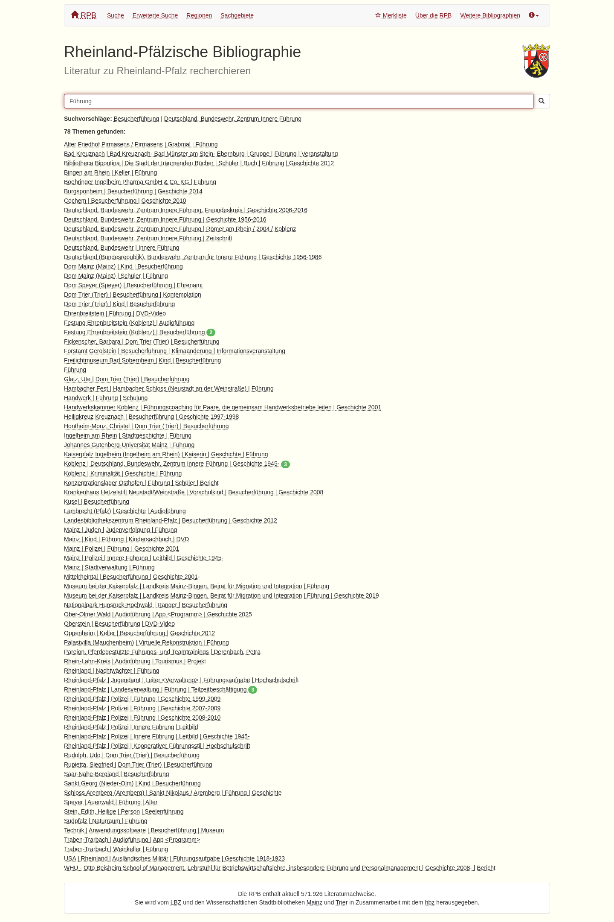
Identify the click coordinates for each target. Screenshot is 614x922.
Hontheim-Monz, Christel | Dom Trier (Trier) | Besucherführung (146, 426)
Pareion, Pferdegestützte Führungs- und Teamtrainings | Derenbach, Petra (162, 651)
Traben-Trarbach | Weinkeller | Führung (116, 849)
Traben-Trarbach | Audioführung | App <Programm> (132, 839)
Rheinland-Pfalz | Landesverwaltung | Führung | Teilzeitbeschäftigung (160, 689)
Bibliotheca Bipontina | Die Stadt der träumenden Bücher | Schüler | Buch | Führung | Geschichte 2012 (199, 163)
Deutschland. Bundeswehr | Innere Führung (122, 247)
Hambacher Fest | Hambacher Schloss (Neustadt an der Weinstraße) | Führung (169, 388)
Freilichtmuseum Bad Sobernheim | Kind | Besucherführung (142, 360)
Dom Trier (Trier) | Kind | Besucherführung (119, 304)
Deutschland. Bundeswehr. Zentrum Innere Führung (232, 118)
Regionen (199, 15)
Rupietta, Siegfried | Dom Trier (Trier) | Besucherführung (138, 764)
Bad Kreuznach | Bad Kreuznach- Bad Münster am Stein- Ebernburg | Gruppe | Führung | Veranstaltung (201, 153)
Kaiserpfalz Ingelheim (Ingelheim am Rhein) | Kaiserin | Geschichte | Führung (166, 454)
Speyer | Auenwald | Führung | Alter (110, 802)
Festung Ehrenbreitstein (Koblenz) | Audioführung (129, 322)
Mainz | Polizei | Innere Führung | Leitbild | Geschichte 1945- (143, 557)
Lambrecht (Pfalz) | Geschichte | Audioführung (125, 511)
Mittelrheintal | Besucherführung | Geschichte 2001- (132, 576)
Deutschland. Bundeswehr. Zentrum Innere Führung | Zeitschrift (148, 238)
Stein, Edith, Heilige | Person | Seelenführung (123, 811)
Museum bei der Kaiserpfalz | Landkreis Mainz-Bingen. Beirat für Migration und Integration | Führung (196, 586)
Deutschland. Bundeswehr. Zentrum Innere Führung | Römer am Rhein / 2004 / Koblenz (180, 228)
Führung (75, 369)
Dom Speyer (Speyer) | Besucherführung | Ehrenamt (133, 285)
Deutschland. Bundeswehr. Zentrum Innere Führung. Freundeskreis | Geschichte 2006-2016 (185, 210)
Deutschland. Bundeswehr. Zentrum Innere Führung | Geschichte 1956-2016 (165, 219)
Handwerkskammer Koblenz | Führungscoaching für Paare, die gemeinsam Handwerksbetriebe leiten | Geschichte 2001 (222, 407)
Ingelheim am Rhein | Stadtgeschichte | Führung (127, 435)
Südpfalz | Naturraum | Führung (106, 820)
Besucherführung (136, 118)
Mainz (314, 902)
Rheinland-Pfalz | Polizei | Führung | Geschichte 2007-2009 (142, 708)
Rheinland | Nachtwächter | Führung (111, 670)
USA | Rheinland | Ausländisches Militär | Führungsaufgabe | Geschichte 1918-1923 (174, 858)
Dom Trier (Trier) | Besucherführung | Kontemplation (132, 294)
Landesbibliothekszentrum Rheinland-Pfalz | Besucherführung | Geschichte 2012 (170, 520)
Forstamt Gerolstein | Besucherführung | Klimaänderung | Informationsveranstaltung (174, 350)
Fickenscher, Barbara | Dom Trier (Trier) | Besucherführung (142, 341)
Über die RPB (433, 15)
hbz (430, 902)
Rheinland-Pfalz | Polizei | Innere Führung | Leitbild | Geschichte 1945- (157, 736)
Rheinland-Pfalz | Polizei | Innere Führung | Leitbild (131, 727)
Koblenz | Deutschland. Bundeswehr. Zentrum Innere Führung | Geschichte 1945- (177, 463)
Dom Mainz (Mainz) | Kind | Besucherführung (123, 266)
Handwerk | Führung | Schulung (106, 397)
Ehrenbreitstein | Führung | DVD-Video (115, 313)
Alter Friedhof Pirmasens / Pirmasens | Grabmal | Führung (141, 144)
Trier (342, 902)
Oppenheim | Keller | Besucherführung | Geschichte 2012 (139, 633)
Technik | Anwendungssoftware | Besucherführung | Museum (144, 830)
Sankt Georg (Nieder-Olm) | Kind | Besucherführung (132, 783)
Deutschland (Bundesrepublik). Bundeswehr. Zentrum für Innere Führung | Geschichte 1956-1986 (192, 257)
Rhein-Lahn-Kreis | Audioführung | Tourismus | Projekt (135, 661)
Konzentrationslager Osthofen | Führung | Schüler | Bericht (141, 482)
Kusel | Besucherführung (96, 501)
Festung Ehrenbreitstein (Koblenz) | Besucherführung (139, 332)
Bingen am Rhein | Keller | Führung (110, 172)
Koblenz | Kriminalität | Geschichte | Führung (123, 473)
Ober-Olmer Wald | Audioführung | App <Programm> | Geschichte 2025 (158, 614)
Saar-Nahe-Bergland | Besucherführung (116, 773)
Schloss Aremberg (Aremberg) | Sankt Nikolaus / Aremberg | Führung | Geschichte (172, 792)
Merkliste (391, 15)
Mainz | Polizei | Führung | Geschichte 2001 (121, 548)
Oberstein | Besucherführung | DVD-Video (119, 623)
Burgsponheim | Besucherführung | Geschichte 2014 (133, 191)
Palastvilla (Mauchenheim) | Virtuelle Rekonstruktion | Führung (146, 642)
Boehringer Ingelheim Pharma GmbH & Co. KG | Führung (140, 181)
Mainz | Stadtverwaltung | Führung (109, 567)
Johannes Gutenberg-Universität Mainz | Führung (129, 444)
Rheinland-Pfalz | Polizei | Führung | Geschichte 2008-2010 (142, 717)
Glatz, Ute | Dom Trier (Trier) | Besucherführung (127, 379)
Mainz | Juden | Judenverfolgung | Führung (120, 529)
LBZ (176, 902)
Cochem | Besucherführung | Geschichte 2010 (125, 200)
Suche (115, 15)
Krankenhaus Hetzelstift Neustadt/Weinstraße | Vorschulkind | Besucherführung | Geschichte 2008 (193, 492)
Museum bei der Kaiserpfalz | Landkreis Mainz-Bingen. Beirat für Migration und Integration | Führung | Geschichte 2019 (221, 595)
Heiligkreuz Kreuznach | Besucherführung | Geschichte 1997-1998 (151, 416)
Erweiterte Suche (155, 15)
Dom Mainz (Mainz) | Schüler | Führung (116, 275)
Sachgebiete (237, 15)
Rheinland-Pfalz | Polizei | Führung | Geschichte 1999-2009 (142, 698)
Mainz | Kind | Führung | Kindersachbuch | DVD (126, 539)
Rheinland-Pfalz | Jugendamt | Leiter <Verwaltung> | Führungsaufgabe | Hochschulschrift (181, 680)
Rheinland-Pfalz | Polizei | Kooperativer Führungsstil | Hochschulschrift (157, 745)
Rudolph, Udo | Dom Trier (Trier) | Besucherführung (132, 755)
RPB (83, 15)
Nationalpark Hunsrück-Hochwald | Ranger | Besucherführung (145, 604)
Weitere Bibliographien (490, 15)
